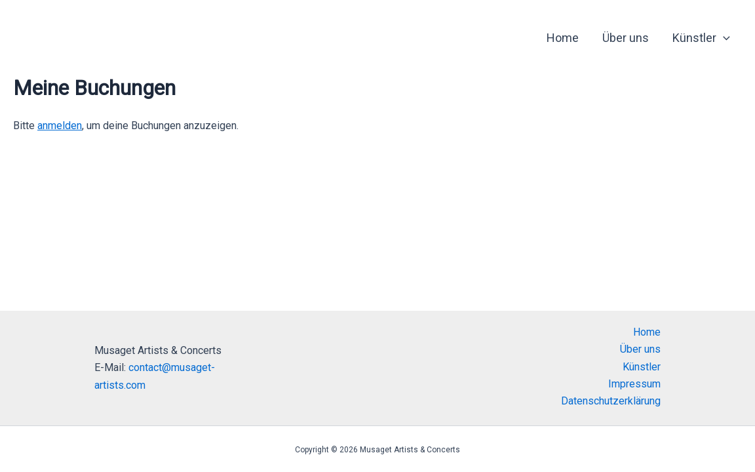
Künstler (701, 38)
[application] (723, 38)
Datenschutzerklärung (611, 401)
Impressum (634, 384)
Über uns (625, 38)
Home (563, 38)
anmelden (59, 125)
